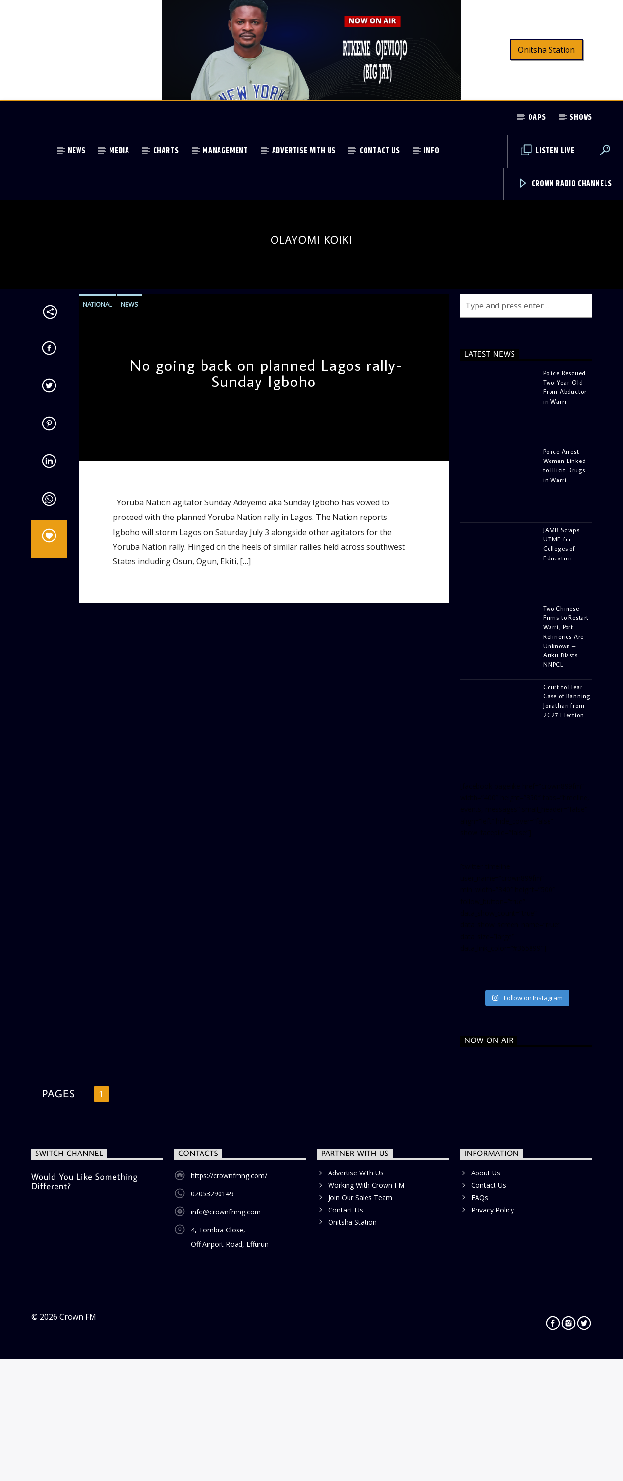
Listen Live (548, 151)
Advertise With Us (304, 151)
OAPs (537, 118)
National (97, 625)
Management (225, 151)
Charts (166, 151)
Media (119, 151)
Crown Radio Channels (564, 184)
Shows (580, 118)
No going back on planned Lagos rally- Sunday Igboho (266, 694)
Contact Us (380, 151)
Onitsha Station (546, 49)
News (76, 151)
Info (431, 151)
